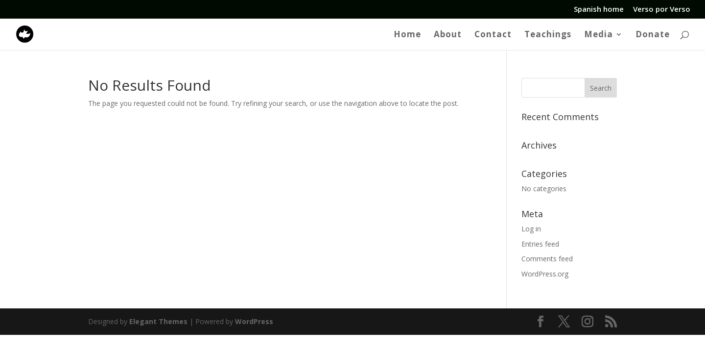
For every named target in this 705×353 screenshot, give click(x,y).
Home (407, 35)
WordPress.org (544, 273)
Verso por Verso (661, 9)
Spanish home (599, 9)
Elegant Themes (158, 321)
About (448, 35)
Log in (531, 228)
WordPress (254, 321)
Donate (652, 35)
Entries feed (540, 244)
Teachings (547, 35)
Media (598, 35)
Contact (493, 35)
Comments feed (547, 258)
